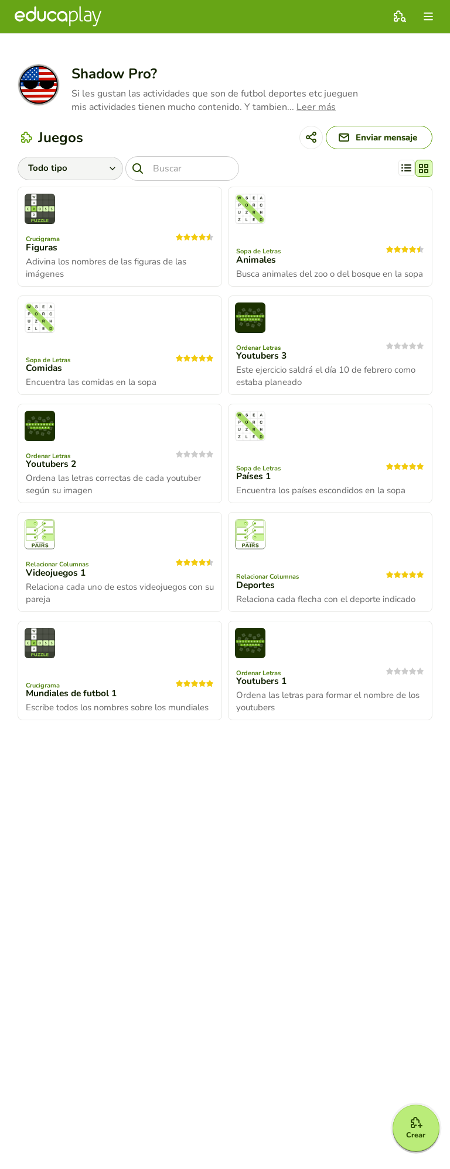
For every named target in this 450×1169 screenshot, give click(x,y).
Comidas (44, 370)
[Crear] (410, 1123)
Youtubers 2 (52, 466)
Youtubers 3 (262, 358)
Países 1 (254, 478)
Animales (256, 262)
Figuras (42, 250)
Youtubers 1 (262, 683)
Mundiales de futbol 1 (73, 695)
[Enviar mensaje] (372, 139)
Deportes (256, 587)
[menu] (428, 16)
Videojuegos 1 (57, 575)
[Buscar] (186, 170)
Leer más (316, 107)
